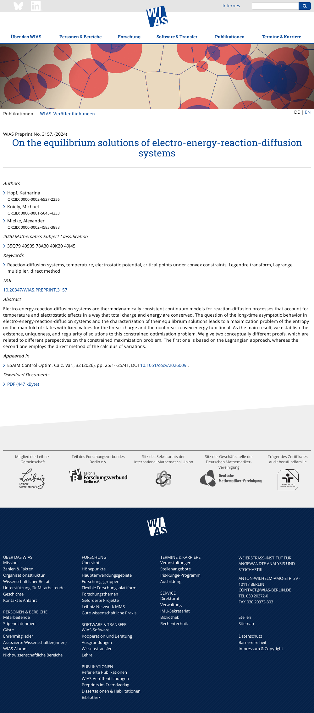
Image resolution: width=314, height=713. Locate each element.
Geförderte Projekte (100, 600)
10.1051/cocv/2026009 (163, 365)
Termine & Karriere (281, 37)
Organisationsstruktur (24, 575)
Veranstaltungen (175, 562)
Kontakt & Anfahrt (20, 600)
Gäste (8, 630)
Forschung (129, 37)
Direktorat (169, 598)
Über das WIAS (26, 37)
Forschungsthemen (100, 594)
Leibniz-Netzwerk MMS (103, 606)
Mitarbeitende (16, 617)
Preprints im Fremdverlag (105, 685)
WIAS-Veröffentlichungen (67, 114)
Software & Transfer (177, 37)
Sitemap (246, 623)
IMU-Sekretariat (175, 611)
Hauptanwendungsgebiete (107, 575)
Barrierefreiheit (253, 642)
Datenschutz (250, 636)
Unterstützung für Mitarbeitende (33, 588)
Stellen (245, 617)
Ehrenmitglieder (18, 636)
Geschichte (13, 594)
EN (308, 112)
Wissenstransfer (97, 648)
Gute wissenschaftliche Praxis (109, 613)
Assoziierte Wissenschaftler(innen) (35, 642)
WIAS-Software (95, 630)
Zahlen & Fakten (18, 569)
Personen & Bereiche (80, 37)
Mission (10, 562)
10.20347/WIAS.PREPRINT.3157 (35, 290)
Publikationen (230, 37)
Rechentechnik (174, 623)
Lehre (87, 655)
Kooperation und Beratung (107, 636)
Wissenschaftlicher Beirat (26, 581)
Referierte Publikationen (104, 672)
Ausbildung (170, 581)
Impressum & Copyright (261, 648)
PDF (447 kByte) (23, 384)
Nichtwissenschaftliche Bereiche (33, 655)
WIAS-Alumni (15, 648)
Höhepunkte (94, 569)
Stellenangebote (175, 569)
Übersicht (91, 562)
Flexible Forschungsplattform (109, 588)
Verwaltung (171, 604)
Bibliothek (91, 697)
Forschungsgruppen (100, 581)
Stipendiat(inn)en (19, 623)
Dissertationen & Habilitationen (111, 691)
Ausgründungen (97, 642)
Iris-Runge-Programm (180, 575)
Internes (231, 5)
